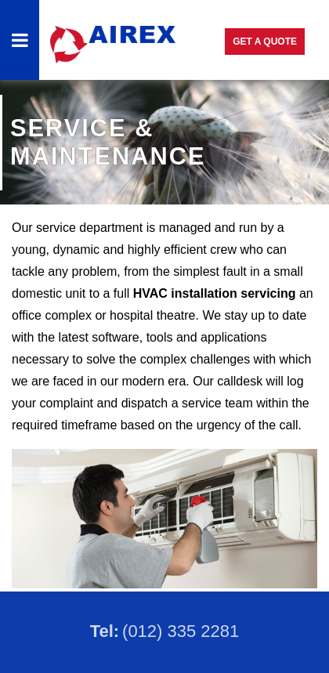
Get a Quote (265, 41)
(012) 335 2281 (180, 631)
